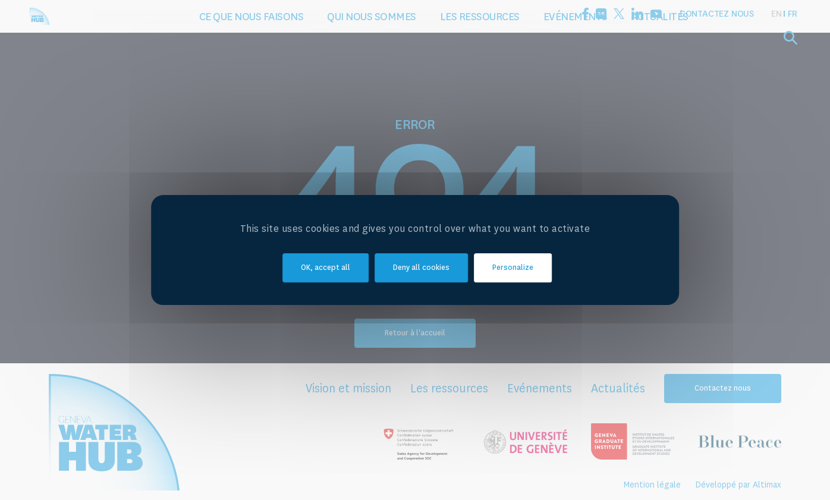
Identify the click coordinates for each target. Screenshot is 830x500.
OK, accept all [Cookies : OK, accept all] (325, 268)
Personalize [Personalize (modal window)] (512, 268)
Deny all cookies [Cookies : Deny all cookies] (421, 268)
